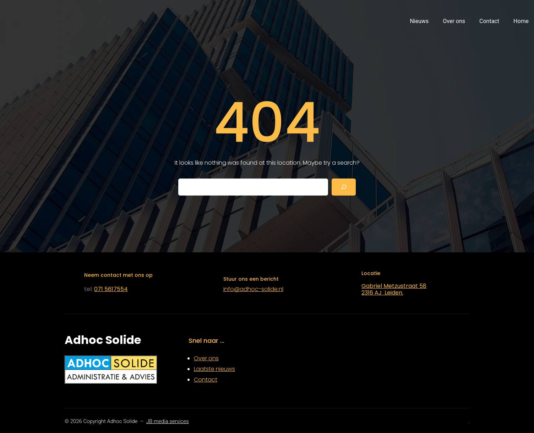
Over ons (206, 358)
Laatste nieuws (214, 369)
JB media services (167, 421)
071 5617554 (111, 289)
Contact (205, 380)
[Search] (344, 187)
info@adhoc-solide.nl (253, 289)
